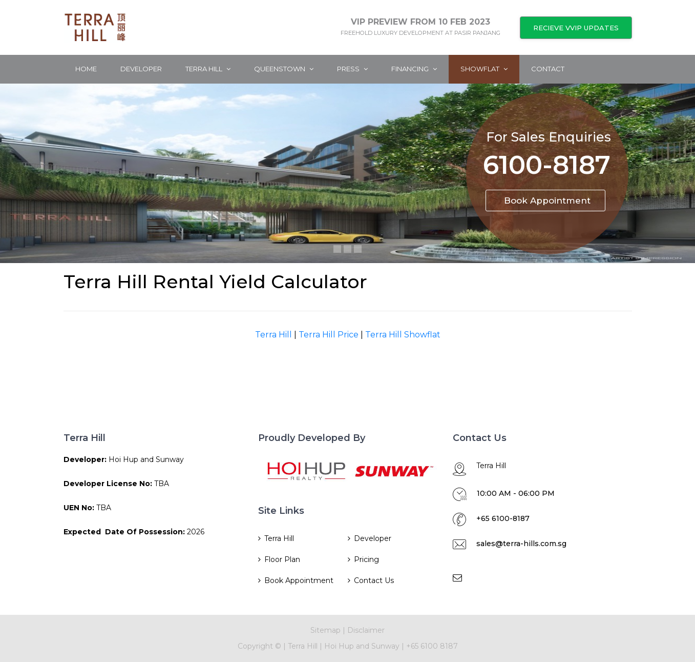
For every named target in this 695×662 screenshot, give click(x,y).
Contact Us (374, 580)
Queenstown (283, 69)
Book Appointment (547, 200)
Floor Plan (282, 559)
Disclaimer (366, 630)
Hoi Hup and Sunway (363, 646)
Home (86, 69)
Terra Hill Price (329, 334)
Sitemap (325, 630)
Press (352, 69)
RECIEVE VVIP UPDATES (576, 28)
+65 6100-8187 (503, 518)
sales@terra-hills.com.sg (521, 543)
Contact (547, 69)
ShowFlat (484, 69)
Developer (141, 69)
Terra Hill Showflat (402, 334)
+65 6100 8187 (432, 646)
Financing (414, 69)
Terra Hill (207, 69)
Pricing (366, 559)
